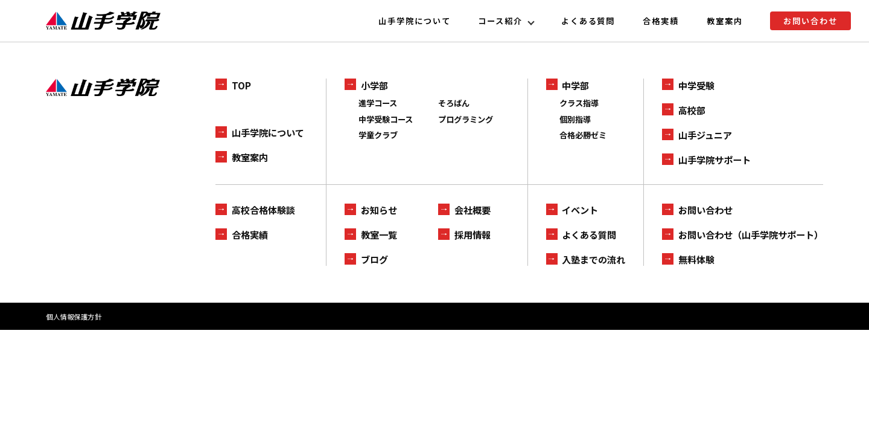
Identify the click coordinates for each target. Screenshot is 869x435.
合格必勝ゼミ (582, 135)
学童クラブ (378, 135)
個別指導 (575, 119)
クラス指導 (579, 103)
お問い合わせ (810, 21)
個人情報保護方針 (73, 316)
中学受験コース (385, 119)
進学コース (377, 103)
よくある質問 (588, 21)
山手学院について (414, 21)
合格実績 (661, 21)
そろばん (454, 103)
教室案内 (725, 21)
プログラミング (465, 119)
